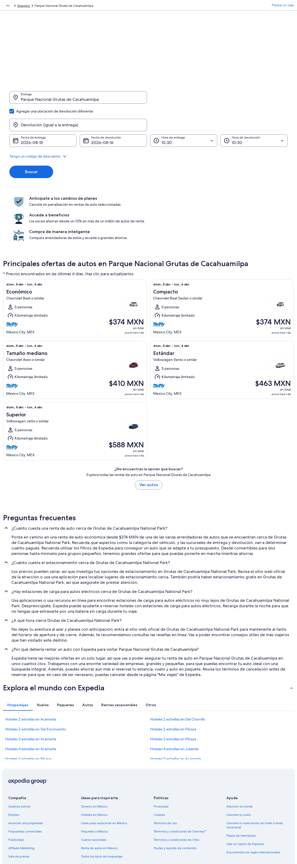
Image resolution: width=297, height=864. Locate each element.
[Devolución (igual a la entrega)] (219, 100)
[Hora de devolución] (254, 115)
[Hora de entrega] (183, 115)
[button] (148, 131)
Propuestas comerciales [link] (25, 781)
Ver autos (148, 434)
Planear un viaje (283, 6)
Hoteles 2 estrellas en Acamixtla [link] (30, 669)
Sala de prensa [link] (18, 806)
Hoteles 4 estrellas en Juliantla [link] (174, 699)
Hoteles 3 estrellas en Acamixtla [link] (30, 689)
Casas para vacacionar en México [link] (104, 773)
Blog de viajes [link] (91, 815)
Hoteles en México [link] (94, 765)
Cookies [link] (159, 765)
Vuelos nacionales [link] (93, 790)
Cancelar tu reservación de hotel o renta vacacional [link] (254, 775)
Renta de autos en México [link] (99, 798)
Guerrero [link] (71, 6)
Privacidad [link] (161, 756)
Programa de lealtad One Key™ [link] (103, 823)
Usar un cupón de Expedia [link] (245, 794)
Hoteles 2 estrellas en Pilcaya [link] (173, 679)
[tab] (18, 655)
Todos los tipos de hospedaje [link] (101, 806)
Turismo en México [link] (94, 756)
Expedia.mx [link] (11, 6)
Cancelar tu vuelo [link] (238, 765)
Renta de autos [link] (35, 6)
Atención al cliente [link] (239, 756)
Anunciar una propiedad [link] (25, 773)
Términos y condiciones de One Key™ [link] (180, 781)
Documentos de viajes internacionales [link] (253, 802)
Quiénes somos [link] (19, 756)
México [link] (55, 6)
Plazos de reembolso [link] (241, 786)
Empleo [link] (13, 765)
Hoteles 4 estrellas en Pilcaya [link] (28, 708)
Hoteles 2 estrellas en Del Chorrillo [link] (177, 669)
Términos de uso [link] (165, 773)
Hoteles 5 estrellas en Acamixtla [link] (175, 708)
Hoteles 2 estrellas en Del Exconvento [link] (35, 679)
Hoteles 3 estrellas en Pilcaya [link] (173, 689)
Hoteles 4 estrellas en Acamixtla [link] (30, 699)
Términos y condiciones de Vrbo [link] (176, 790)
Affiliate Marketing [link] (21, 798)
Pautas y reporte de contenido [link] (175, 798)
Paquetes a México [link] (94, 781)
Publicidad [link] (16, 790)
